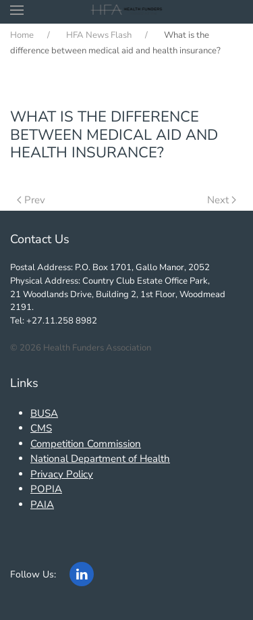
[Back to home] (126, 10)
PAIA (42, 504)
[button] (17, 10)
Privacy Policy (61, 474)
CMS (41, 428)
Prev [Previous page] (31, 200)
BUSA (44, 413)
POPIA (46, 489)
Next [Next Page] (221, 200)
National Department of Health (100, 458)
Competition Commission (85, 443)
